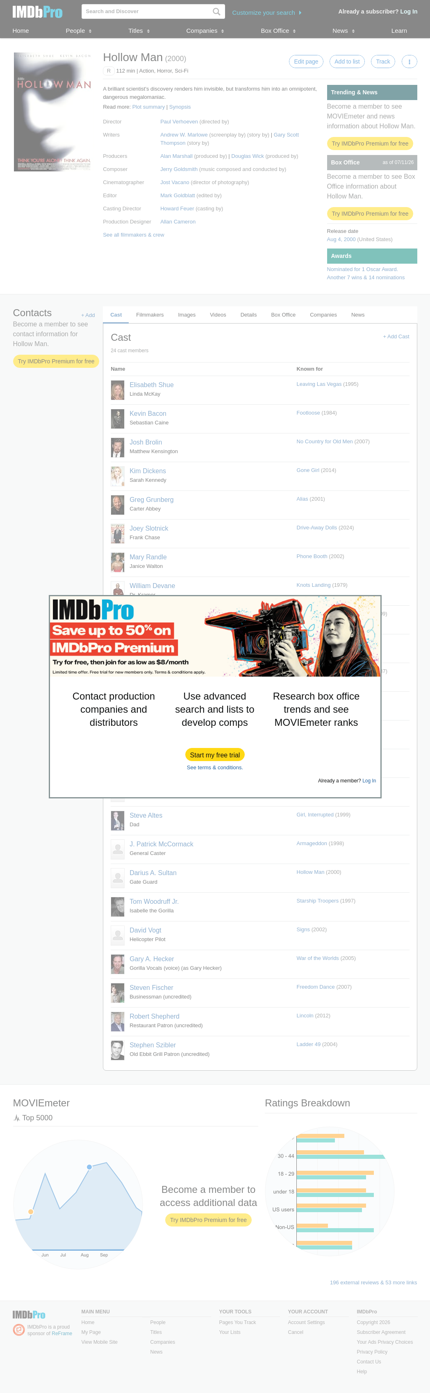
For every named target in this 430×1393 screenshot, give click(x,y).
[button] (215, 754)
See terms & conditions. (215, 767)
